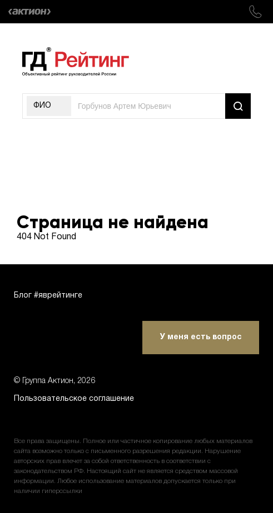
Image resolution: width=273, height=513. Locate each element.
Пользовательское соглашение (74, 399)
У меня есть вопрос (201, 337)
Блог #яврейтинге (48, 295)
